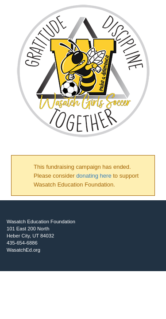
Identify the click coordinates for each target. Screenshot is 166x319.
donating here (94, 175)
